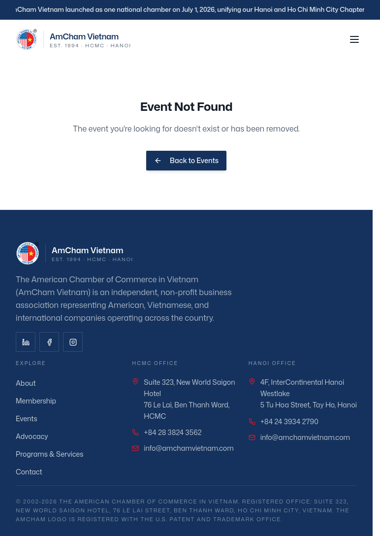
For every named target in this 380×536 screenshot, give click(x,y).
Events (31, 418)
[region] (190, 10)
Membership (40, 400)
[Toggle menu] (354, 39)
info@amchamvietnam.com (188, 448)
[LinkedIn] (25, 342)
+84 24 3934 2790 (289, 421)
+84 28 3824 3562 (172, 432)
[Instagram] (73, 342)
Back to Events (186, 160)
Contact (33, 471)
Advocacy (36, 436)
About (30, 383)
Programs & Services (54, 454)
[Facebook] (49, 342)
